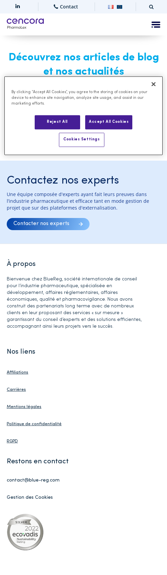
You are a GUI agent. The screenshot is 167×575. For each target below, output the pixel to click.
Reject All (57, 122)
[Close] (153, 84)
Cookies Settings (81, 139)
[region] (83, 115)
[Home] (25, 25)
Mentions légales (24, 407)
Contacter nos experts (41, 223)
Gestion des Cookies (30, 497)
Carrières (16, 389)
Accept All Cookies (109, 122)
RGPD (12, 441)
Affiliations (17, 372)
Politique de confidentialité (34, 424)
